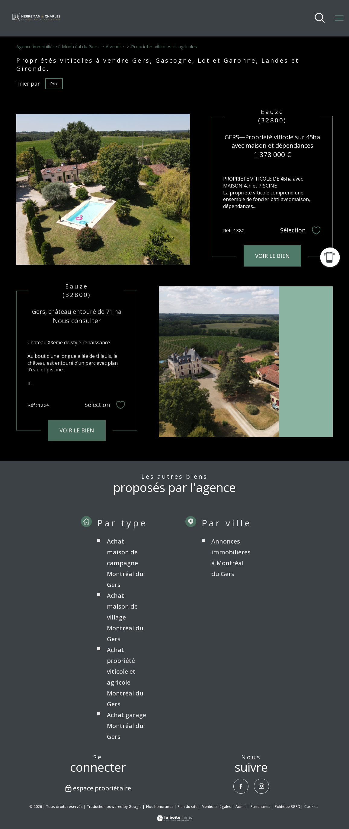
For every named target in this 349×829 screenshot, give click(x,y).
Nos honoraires (160, 806)
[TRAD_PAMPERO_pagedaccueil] (36, 20)
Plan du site (187, 806)
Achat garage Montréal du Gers (126, 739)
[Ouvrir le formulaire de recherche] (319, 18)
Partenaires (261, 806)
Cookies (311, 807)
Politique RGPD (287, 806)
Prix (54, 83)
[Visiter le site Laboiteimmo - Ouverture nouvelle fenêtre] (174, 818)
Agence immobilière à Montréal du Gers (57, 46)
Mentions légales (216, 806)
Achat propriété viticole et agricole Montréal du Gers (125, 690)
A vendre (115, 46)
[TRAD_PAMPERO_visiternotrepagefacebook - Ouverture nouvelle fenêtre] (240, 786)
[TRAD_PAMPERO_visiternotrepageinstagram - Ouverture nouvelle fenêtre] (261, 786)
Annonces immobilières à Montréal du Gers (231, 570)
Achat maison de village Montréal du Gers (125, 630)
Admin (241, 806)
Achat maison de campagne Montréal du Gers (125, 576)
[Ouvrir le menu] (339, 18)
